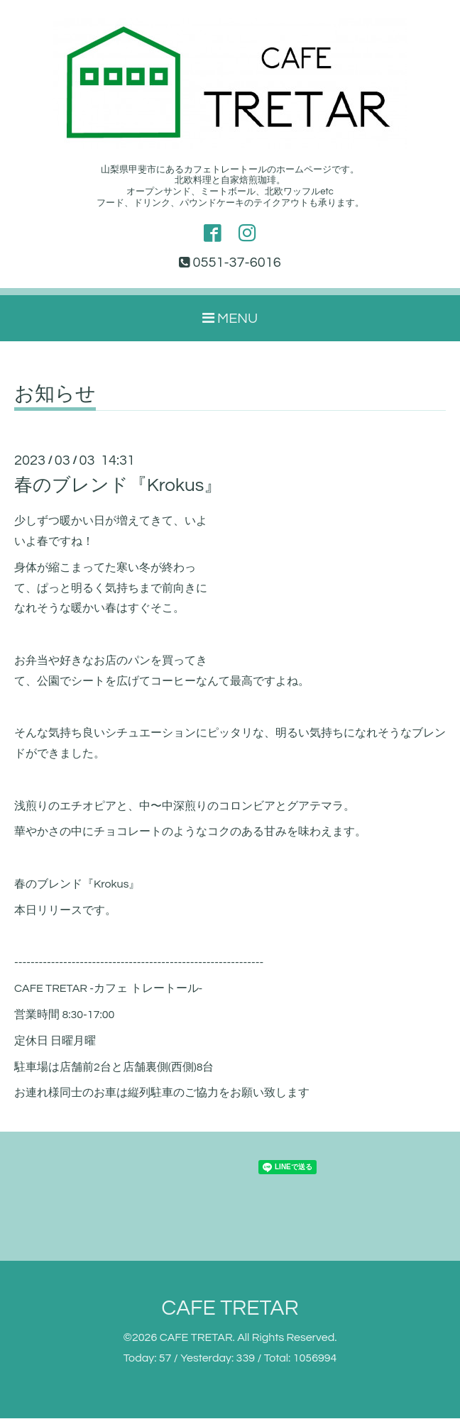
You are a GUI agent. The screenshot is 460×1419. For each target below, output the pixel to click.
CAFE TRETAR (229, 1309)
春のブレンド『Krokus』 (118, 486)
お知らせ (55, 395)
